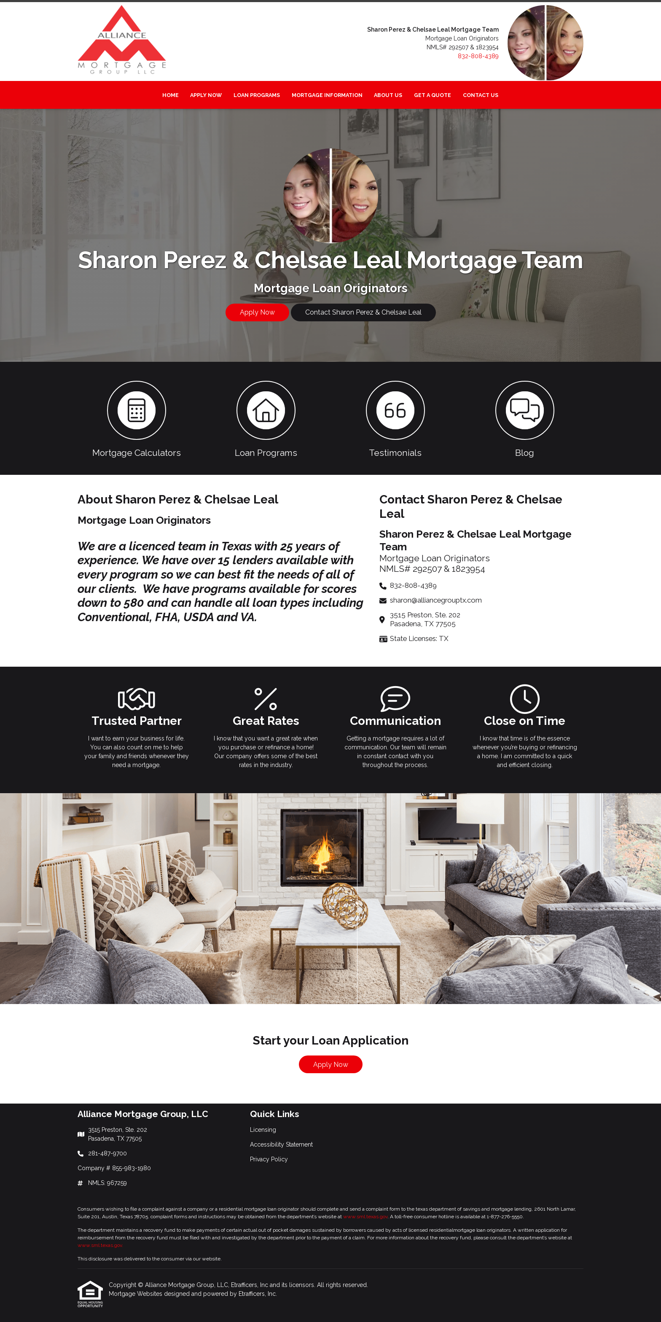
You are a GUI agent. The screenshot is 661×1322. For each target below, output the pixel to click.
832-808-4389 (478, 56)
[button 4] (524, 418)
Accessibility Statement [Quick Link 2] (281, 1144)
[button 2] (266, 418)
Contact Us (480, 95)
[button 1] (136, 418)
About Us (388, 95)
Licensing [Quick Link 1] (263, 1129)
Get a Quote (432, 95)
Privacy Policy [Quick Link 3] (269, 1159)
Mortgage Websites (136, 1293)
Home (170, 95)
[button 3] (395, 418)
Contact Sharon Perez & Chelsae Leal (363, 312)
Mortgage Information (327, 95)
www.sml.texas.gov (365, 1217)
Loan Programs (257, 95)
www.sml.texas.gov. (100, 1245)
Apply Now (206, 95)
